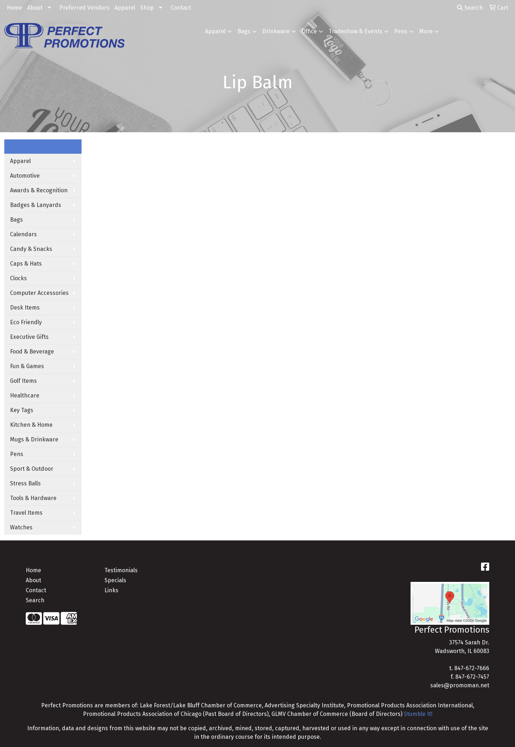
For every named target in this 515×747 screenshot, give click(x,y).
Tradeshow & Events (355, 31)
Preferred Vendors (84, 7)
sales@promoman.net (459, 685)
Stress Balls (25, 483)
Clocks (18, 278)
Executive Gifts (29, 336)
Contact (181, 7)
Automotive (25, 175)
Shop (147, 7)
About (35, 7)
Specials (115, 580)
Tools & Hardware (33, 498)
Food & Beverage (32, 351)
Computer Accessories (39, 293)
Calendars (23, 234)
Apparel (124, 7)
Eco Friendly (26, 322)
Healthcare (24, 395)
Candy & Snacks (31, 249)
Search (470, 7)
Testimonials (121, 570)
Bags (243, 31)
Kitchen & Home (31, 424)
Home (14, 7)
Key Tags (21, 410)
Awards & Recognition (39, 190)
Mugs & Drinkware (34, 439)
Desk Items (25, 307)
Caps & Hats (26, 263)
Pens (400, 31)
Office (309, 31)
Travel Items (26, 512)
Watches (21, 527)
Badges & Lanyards (35, 205)
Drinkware (276, 31)
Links (111, 590)
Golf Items (23, 380)
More (426, 31)
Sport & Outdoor (31, 468)
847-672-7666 (471, 668)
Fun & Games (27, 366)
